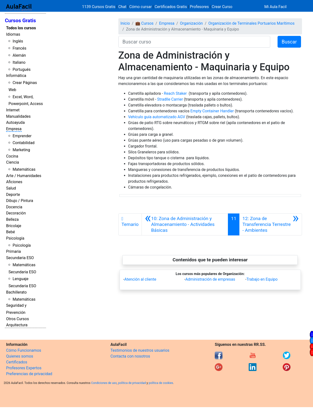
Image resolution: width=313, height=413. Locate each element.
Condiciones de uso (104, 383)
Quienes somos (19, 356)
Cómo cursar (140, 6)
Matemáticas (23, 169)
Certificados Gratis (171, 6)
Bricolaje (13, 225)
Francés (19, 48)
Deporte (13, 194)
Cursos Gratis (20, 20)
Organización (191, 23)
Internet (13, 110)
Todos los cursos (21, 28)
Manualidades (18, 116)
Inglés (17, 41)
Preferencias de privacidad (29, 373)
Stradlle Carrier (170, 99)
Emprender (22, 136)
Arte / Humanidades (23, 175)
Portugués (21, 69)
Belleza (12, 219)
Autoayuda (15, 122)
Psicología (15, 238)
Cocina (12, 156)
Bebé (10, 232)
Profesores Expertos (23, 368)
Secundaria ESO (20, 257)
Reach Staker (175, 93)
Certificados (16, 362)
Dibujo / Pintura (19, 200)
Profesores (199, 6)
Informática (16, 75)
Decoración (16, 213)
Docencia (14, 207)
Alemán (19, 55)
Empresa (14, 129)
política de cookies (161, 383)
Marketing (21, 150)
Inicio (125, 23)
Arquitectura (16, 325)
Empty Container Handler (212, 111)
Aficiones (14, 182)
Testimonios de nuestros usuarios (140, 350)
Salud (11, 188)
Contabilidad (23, 142)
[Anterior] (185, 224)
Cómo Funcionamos (23, 350)
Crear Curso (222, 6)
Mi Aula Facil (275, 6)
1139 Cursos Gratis (99, 6)
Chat (122, 6)
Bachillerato (16, 292)
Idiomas (13, 34)
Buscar (289, 42)
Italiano (18, 62)
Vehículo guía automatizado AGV (157, 117)
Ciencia (12, 162)
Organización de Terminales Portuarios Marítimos (251, 23)
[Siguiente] (270, 224)
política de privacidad (132, 383)
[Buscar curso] (194, 42)
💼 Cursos (144, 23)
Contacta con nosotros (130, 356)
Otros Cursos (17, 319)
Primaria (13, 251)
